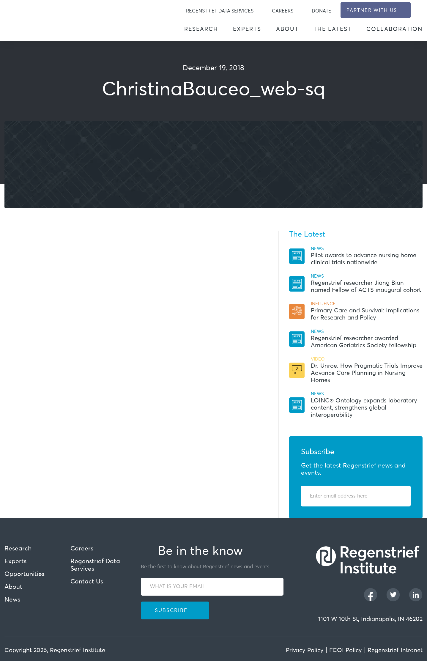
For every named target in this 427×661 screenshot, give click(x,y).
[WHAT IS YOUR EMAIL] (212, 587)
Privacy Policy (305, 650)
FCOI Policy (345, 650)
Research (201, 29)
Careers (282, 11)
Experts (247, 29)
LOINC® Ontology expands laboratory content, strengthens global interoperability (364, 408)
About (287, 29)
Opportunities (24, 574)
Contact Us (86, 582)
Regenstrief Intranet (395, 650)
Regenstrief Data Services (219, 11)
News (12, 600)
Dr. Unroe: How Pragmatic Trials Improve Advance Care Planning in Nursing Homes (367, 373)
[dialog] (419, 10)
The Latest (332, 29)
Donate (321, 11)
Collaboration (394, 29)
